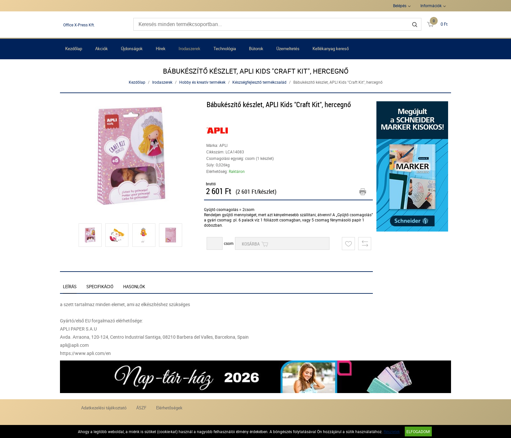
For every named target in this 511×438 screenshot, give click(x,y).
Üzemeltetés (287, 48)
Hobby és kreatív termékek (202, 82)
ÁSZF (141, 408)
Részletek (392, 431)
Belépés (399, 5)
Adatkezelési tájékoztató (103, 408)
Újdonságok (132, 48)
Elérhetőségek (169, 408)
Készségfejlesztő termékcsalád (259, 82)
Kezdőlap (73, 48)
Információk (431, 5)
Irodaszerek (189, 48)
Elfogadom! (418, 431)
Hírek (161, 48)
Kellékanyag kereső (331, 48)
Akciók (101, 48)
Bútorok (256, 48)
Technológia (224, 48)
